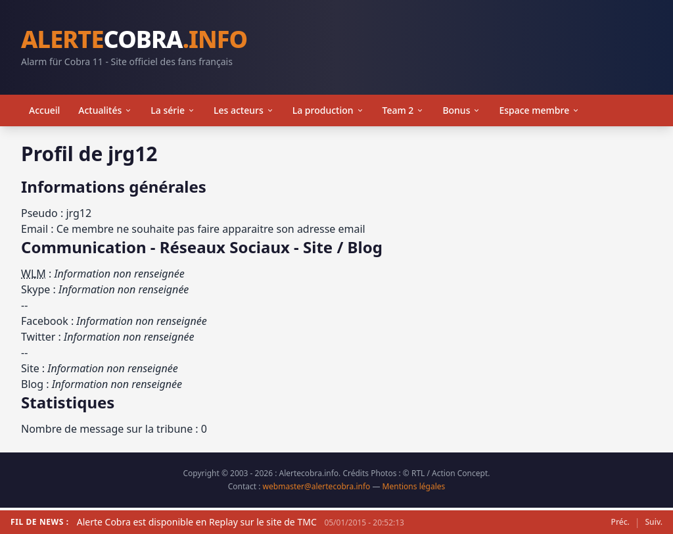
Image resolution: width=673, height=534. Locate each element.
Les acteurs (244, 110)
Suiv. (653, 522)
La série (173, 110)
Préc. (620, 522)
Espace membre (539, 110)
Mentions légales (414, 486)
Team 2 (404, 110)
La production (328, 110)
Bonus (461, 110)
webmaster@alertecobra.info (317, 486)
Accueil (44, 110)
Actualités (105, 110)
